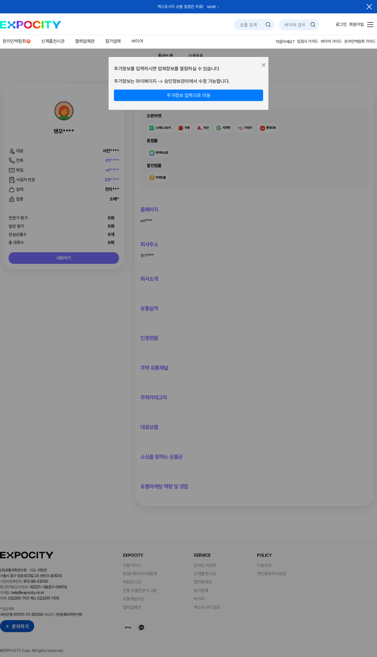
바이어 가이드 (331, 41)
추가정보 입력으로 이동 (188, 95)
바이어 (137, 41)
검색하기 (268, 24)
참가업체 (113, 41)
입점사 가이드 (307, 41)
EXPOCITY (30, 25)
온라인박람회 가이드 (359, 41)
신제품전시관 (52, 41)
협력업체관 (85, 41)
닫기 (369, 6)
